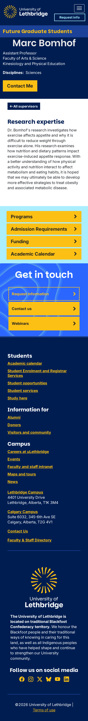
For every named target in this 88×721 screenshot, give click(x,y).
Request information (30, 293)
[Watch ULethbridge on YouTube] (57, 679)
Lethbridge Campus (25, 492)
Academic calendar (25, 363)
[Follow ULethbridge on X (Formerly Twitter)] (39, 679)
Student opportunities (27, 383)
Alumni (14, 417)
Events (14, 459)
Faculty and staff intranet (30, 466)
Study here (17, 398)
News (13, 481)
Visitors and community (29, 432)
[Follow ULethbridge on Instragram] (30, 679)
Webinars (20, 323)
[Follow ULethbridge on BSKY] (48, 679)
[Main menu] (79, 8)
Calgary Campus (23, 511)
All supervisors (24, 106)
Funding (20, 241)
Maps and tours (22, 474)
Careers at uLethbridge (28, 451)
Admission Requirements (39, 229)
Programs (22, 216)
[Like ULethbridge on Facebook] (22, 679)
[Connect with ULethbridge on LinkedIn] (66, 679)
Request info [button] (69, 17)
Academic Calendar (33, 254)
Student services (23, 390)
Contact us (22, 308)
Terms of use (44, 710)
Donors (14, 424)
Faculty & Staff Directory (30, 540)
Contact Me (20, 86)
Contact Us (18, 531)
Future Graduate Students (37, 31)
